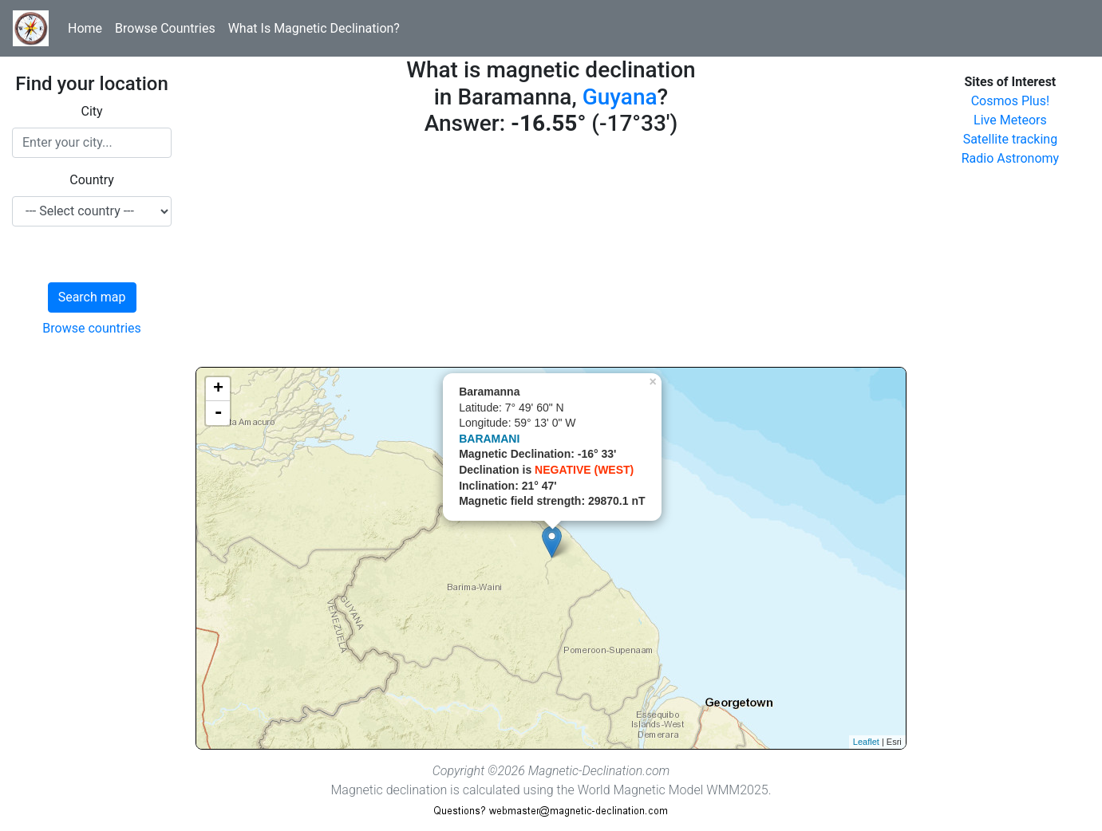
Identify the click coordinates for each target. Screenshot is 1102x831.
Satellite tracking (1010, 139)
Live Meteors (1010, 120)
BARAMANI (489, 438)
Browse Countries (165, 28)
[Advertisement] (551, 255)
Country (91, 179)
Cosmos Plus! (1010, 100)
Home (85, 28)
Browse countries (91, 328)
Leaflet (866, 741)
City (92, 111)
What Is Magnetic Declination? (314, 28)
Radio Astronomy (1010, 158)
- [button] (217, 413)
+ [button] (218, 389)
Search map (92, 297)
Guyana (620, 97)
